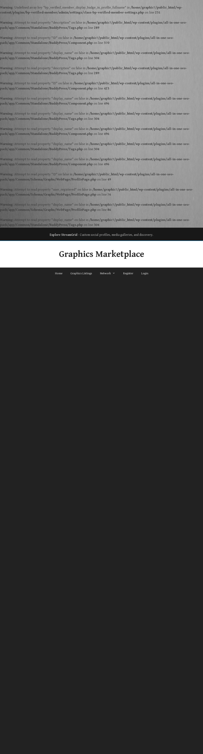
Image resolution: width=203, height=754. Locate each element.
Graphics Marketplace (101, 254)
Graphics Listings (81, 273)
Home (58, 273)
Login (144, 273)
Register (128, 273)
